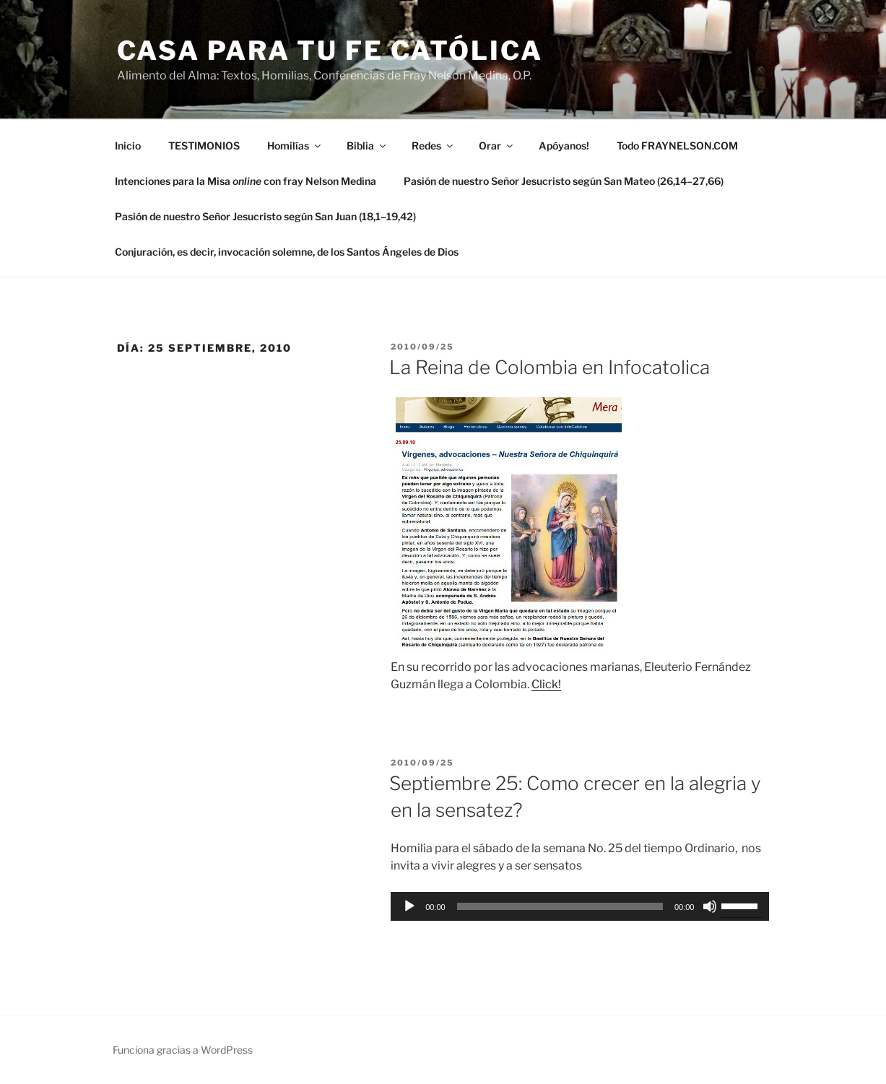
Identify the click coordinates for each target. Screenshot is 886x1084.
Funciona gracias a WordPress (183, 1050)
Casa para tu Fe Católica (330, 50)
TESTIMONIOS (204, 145)
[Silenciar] (710, 906)
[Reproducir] (409, 906)
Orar (497, 145)
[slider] (560, 906)
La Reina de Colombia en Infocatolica (549, 367)
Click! (546, 684)
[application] (580, 906)
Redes (433, 145)
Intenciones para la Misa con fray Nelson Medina (245, 181)
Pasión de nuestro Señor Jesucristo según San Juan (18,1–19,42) (265, 216)
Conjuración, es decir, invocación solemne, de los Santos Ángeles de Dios (287, 252)
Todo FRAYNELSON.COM (677, 145)
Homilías (295, 145)
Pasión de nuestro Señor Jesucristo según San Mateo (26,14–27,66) (564, 181)
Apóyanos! (564, 145)
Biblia (367, 145)
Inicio (128, 145)
